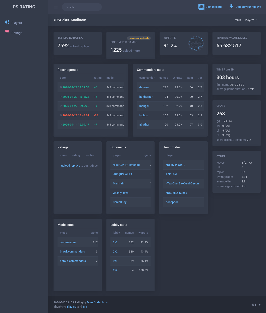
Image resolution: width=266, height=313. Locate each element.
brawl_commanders (72, 251)
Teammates (172, 147)
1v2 (115, 270)
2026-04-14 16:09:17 (76, 124)
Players (249, 20)
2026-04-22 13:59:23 (76, 106)
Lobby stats (118, 225)
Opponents (118, 147)
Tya (85, 306)
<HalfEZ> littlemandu (126, 165)
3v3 (115, 242)
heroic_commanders (73, 261)
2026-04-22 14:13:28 (76, 97)
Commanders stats (150, 70)
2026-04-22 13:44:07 (76, 115)
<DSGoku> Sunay (176, 193)
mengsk (144, 106)
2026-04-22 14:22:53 (76, 87)
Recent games (68, 70)
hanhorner (146, 97)
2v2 (115, 251)
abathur (144, 124)
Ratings (63, 147)
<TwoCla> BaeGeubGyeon (182, 183)
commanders (68, 242)
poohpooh (172, 202)
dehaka (144, 87)
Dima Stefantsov (97, 302)
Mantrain (118, 183)
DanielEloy (119, 202)
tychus (143, 115)
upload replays (79, 46)
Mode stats (66, 225)
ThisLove (172, 174)
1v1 (115, 261)
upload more (131, 50)
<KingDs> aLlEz (122, 174)
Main (238, 20)
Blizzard (72, 306)
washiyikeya (120, 193)
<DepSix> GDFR (175, 165)
